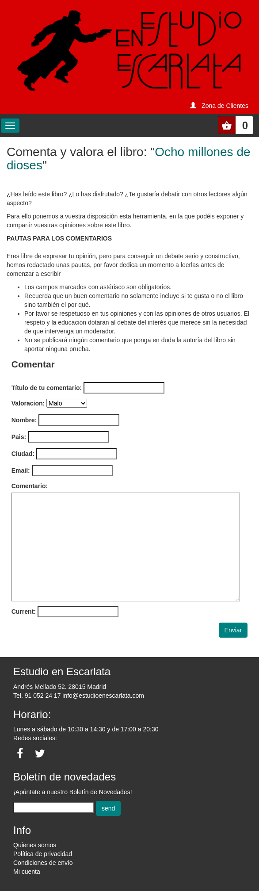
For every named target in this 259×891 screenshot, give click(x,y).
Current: (23, 611)
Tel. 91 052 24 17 (37, 695)
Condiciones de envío (43, 862)
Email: (20, 470)
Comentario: (29, 485)
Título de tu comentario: (46, 387)
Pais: (18, 436)
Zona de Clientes (225, 105)
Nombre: (24, 420)
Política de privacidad (42, 853)
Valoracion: (28, 403)
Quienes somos (34, 845)
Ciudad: (22, 453)
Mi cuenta (26, 871)
